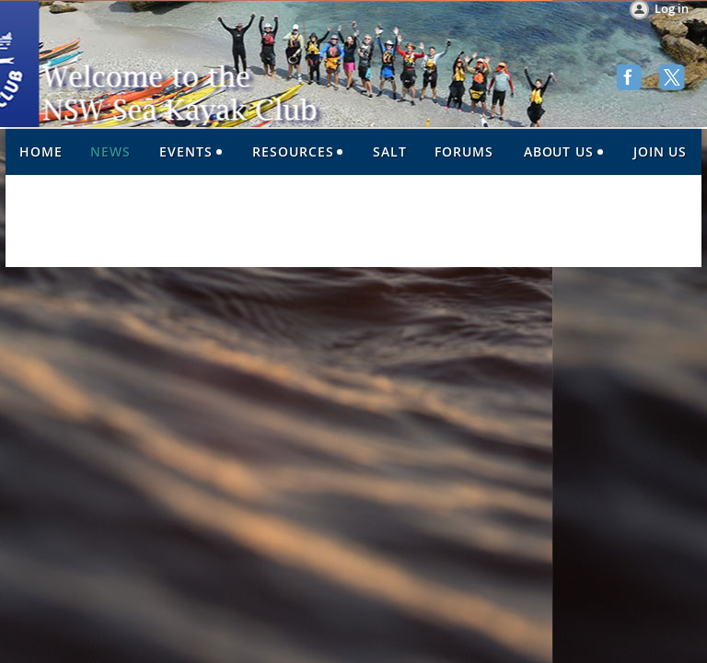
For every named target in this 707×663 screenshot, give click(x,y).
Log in (672, 8)
